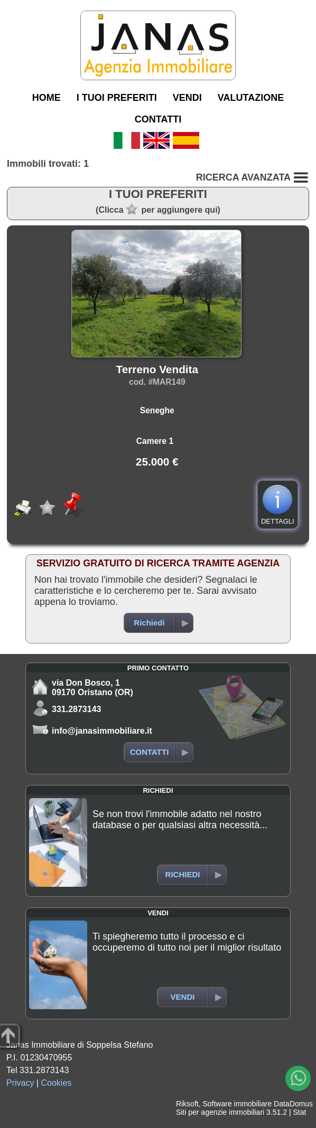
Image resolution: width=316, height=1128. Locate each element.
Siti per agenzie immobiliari (220, 1112)
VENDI (187, 97)
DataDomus (293, 1103)
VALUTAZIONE (251, 97)
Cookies (56, 1082)
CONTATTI (158, 119)
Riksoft (187, 1103)
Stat (299, 1112)
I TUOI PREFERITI (117, 97)
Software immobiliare (237, 1103)
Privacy (20, 1082)
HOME (46, 97)
